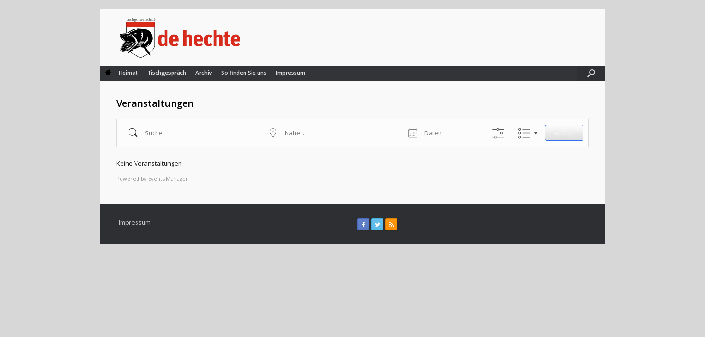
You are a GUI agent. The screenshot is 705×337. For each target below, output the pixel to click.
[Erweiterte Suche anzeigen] (498, 133)
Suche (564, 133)
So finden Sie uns (243, 73)
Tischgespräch (166, 73)
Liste (524, 133)
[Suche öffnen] (591, 73)
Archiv (203, 73)
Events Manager (168, 178)
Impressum (290, 73)
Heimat (121, 73)
